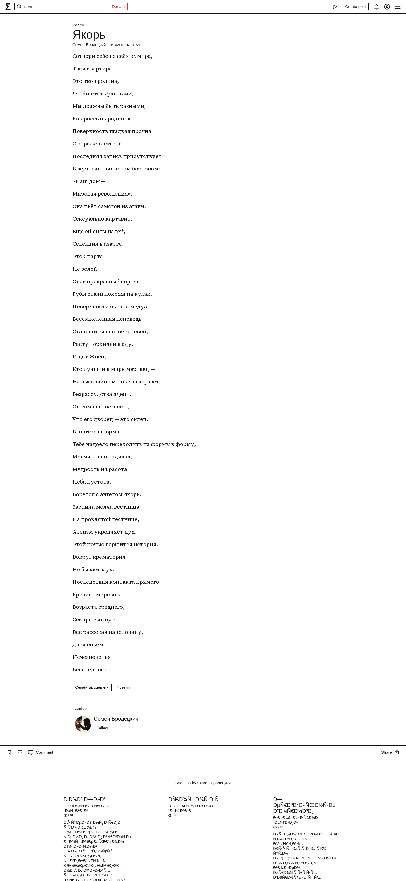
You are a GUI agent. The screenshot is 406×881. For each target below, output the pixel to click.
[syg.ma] (8, 6)
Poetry (78, 25)
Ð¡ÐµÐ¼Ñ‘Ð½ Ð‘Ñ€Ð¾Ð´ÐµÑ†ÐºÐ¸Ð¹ (86, 808)
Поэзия (123, 687)
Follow (102, 727)
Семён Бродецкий (89, 44)
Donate (118, 6)
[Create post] (355, 6)
